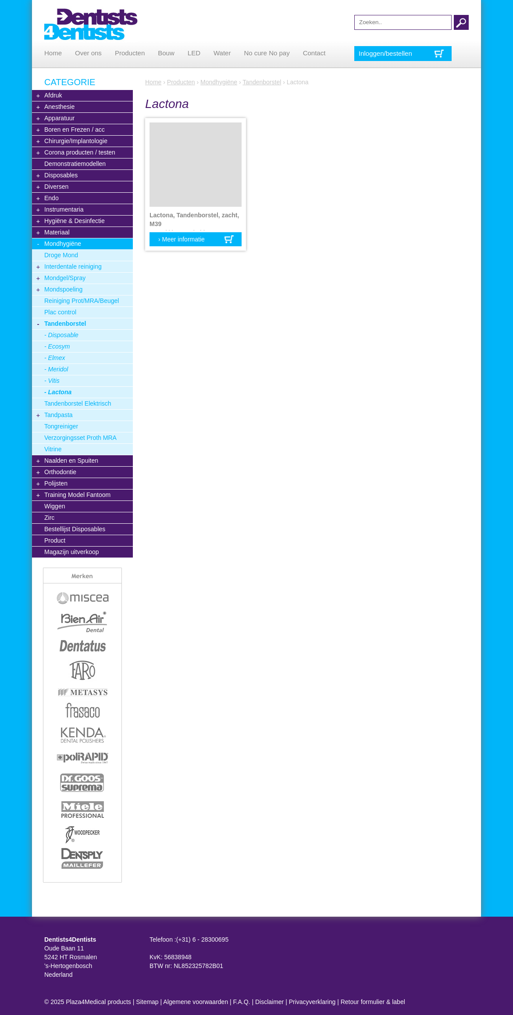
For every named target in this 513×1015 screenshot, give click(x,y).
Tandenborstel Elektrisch (77, 403)
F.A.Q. (241, 1001)
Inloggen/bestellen (385, 53)
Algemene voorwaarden (195, 1001)
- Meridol (56, 369)
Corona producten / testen (79, 152)
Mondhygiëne (62, 243)
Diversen (56, 186)
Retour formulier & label (373, 1001)
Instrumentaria (63, 209)
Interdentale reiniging (73, 266)
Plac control (60, 312)
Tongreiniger (61, 426)
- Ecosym (57, 346)
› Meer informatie (181, 239)
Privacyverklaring (312, 1001)
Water (222, 53)
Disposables (61, 175)
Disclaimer (269, 1001)
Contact (314, 53)
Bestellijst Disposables (74, 529)
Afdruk (53, 95)
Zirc (49, 517)
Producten (130, 53)
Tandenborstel (65, 323)
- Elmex (54, 357)
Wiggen (54, 506)
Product (54, 540)
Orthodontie (60, 471)
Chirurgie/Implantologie (75, 140)
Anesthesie (59, 106)
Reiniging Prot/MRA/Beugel (81, 300)
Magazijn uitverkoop (71, 551)
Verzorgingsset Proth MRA (80, 437)
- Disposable (61, 334)
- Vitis (52, 380)
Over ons (88, 53)
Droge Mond (61, 255)
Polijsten (56, 483)
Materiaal (57, 232)
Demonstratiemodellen (75, 163)
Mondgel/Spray (65, 277)
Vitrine (52, 449)
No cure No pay (266, 53)
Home (53, 53)
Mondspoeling (63, 289)
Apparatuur (59, 118)
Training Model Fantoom (77, 494)
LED (194, 53)
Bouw (166, 53)
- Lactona (57, 392)
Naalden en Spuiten (71, 460)
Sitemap (147, 1001)
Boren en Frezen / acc (74, 129)
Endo (51, 198)
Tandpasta (58, 414)
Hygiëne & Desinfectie (74, 220)
